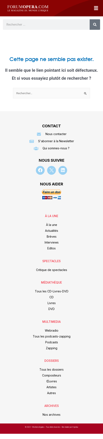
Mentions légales (38, 427)
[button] (95, 8)
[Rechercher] (95, 24)
